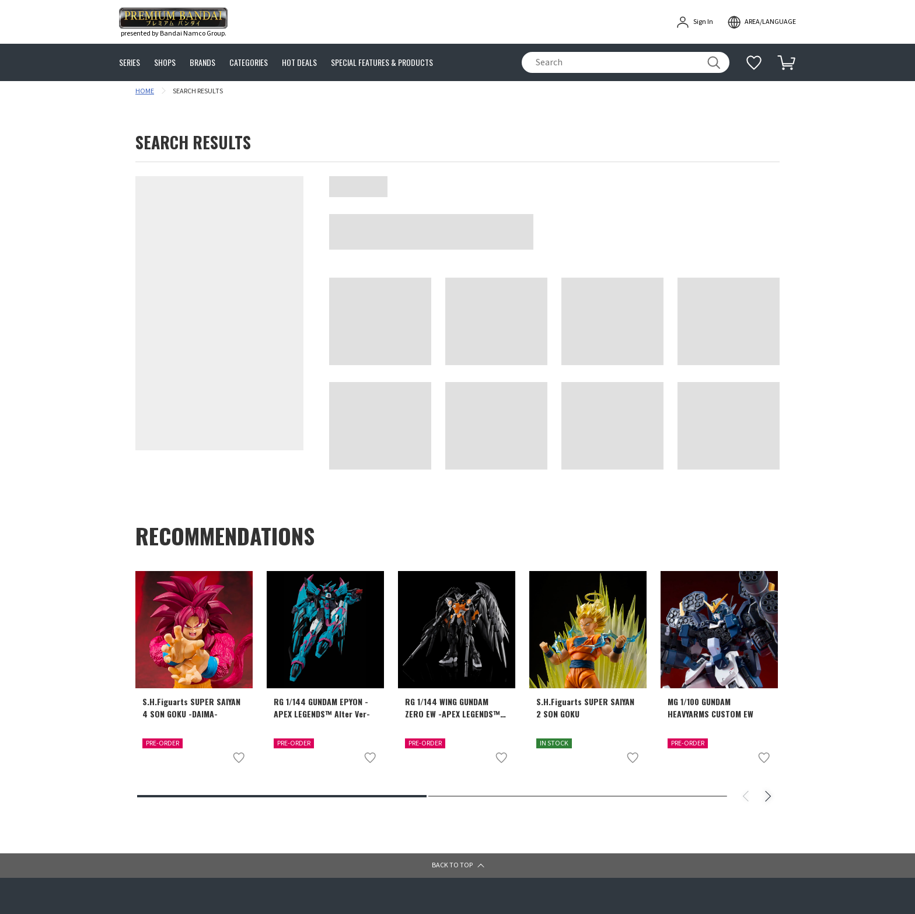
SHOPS (165, 63)
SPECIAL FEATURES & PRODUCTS (382, 63)
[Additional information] (754, 62)
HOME (144, 91)
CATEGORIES (248, 63)
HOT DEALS (299, 63)
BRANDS (202, 63)
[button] (457, 865)
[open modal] (761, 22)
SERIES (129, 63)
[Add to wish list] (238, 757)
